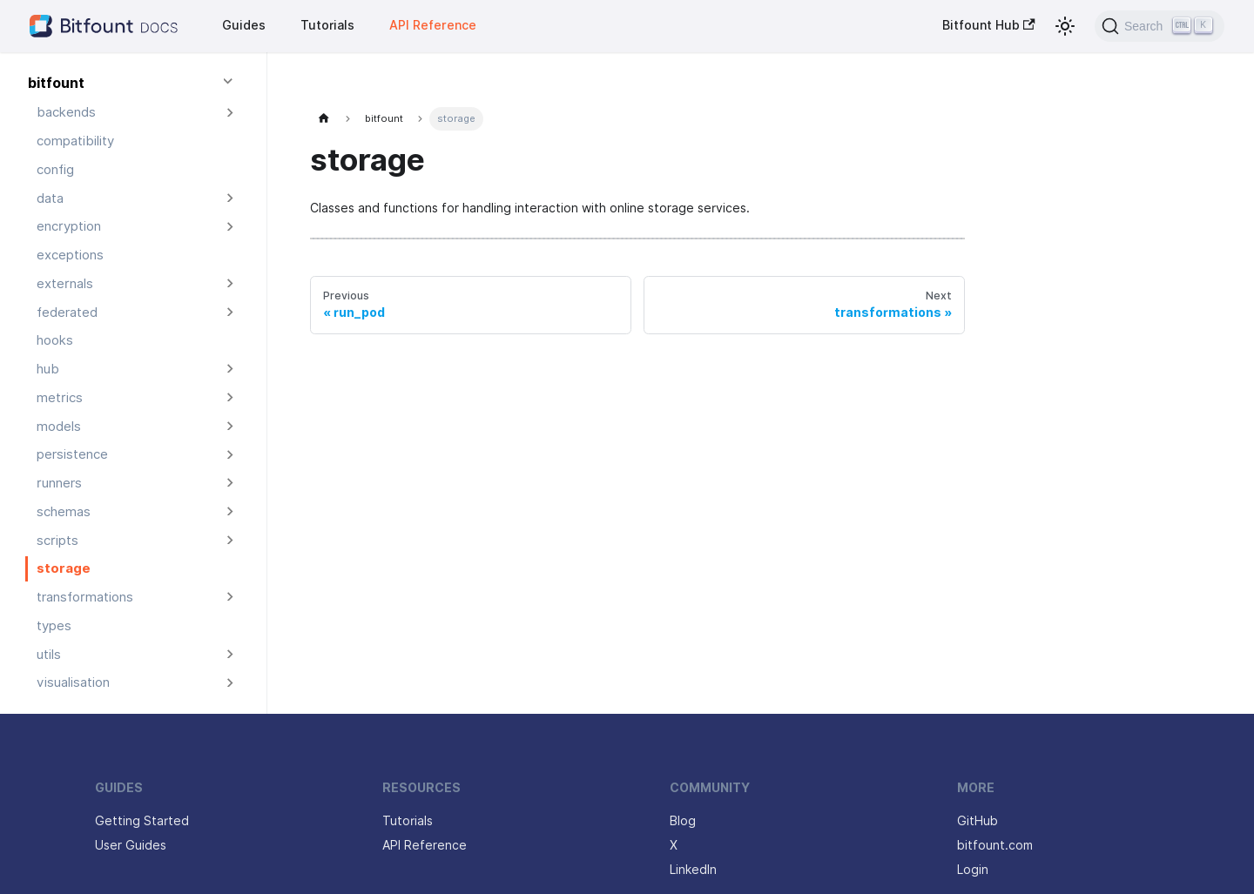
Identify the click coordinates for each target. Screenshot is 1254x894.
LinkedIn (693, 870)
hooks (55, 340)
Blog (683, 821)
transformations (85, 597)
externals (65, 284)
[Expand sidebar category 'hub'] (230, 369)
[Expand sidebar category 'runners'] (230, 483)
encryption (69, 226)
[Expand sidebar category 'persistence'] (230, 454)
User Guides (130, 845)
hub (48, 369)
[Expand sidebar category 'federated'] (230, 312)
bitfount (56, 83)
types (54, 626)
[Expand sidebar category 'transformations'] (230, 597)
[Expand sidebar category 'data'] (230, 198)
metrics (60, 398)
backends (66, 112)
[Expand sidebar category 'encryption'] (230, 226)
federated (67, 312)
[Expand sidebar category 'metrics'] (230, 398)
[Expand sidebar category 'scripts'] (230, 540)
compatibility (75, 141)
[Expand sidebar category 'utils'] (230, 654)
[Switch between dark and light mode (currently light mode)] (1065, 26)
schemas (64, 512)
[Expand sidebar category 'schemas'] (230, 512)
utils (49, 654)
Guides (244, 25)
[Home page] (324, 119)
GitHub (977, 821)
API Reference (432, 25)
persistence (72, 454)
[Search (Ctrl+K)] (1159, 26)
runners (59, 483)
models (59, 426)
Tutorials (327, 25)
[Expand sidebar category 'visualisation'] (230, 683)
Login (972, 870)
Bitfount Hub (988, 25)
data (50, 198)
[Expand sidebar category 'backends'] (230, 112)
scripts (57, 540)
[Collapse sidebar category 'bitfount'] (230, 84)
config (55, 170)
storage (64, 568)
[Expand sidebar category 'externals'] (230, 284)
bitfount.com (995, 845)
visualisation (73, 682)
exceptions (70, 255)
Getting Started (142, 821)
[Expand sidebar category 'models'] (230, 426)
